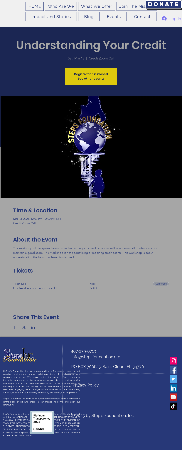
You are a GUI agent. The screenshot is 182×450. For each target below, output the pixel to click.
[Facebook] (173, 370)
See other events (91, 78)
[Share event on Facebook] (15, 327)
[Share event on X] (24, 327)
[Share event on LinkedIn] (33, 327)
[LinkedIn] (173, 388)
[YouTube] (173, 397)
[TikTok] (173, 406)
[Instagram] (173, 361)
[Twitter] (173, 379)
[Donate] (164, 4)
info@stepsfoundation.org (95, 356)
